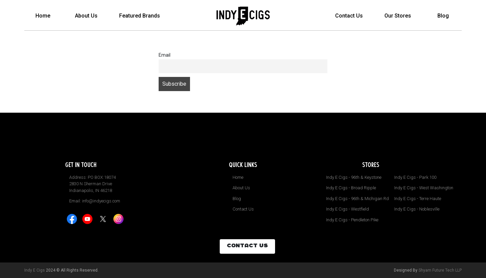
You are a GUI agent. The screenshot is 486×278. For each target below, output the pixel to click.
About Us (86, 15)
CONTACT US (247, 246)
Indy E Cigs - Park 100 (415, 177)
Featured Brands (139, 15)
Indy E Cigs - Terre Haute (417, 198)
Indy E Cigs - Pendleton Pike (352, 219)
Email (164, 55)
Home (42, 15)
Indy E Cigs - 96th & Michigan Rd (357, 198)
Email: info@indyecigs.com (94, 200)
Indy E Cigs (34, 270)
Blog (443, 15)
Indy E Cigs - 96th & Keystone (353, 177)
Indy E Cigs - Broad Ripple (351, 187)
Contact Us (349, 15)
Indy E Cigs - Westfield (347, 209)
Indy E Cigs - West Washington (423, 187)
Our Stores (397, 15)
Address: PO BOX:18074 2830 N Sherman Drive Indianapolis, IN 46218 (92, 184)
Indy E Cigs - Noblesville (416, 209)
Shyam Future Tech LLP (440, 270)
